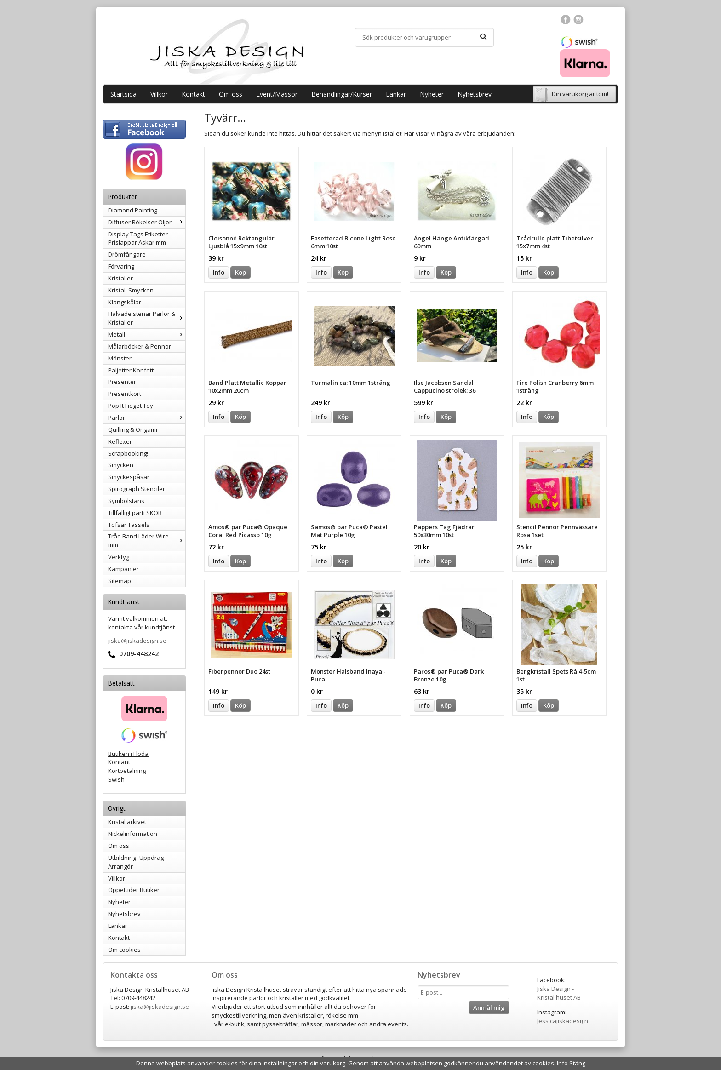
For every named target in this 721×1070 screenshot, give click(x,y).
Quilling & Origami (132, 429)
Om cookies (124, 949)
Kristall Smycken (131, 290)
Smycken (120, 465)
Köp (240, 272)
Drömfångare (127, 254)
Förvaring (121, 266)
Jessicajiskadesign (562, 1021)
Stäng (577, 1063)
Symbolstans (126, 501)
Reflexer (120, 441)
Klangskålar (124, 302)
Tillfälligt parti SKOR (135, 513)
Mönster (120, 358)
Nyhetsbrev (475, 94)
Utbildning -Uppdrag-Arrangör (137, 861)
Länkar (396, 94)
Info (218, 272)
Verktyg (118, 557)
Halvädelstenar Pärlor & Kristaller (146, 317)
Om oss (230, 94)
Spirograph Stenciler (136, 489)
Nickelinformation (132, 834)
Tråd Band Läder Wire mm (146, 540)
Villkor (159, 94)
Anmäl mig (489, 1007)
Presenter (122, 382)
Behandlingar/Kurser (341, 94)
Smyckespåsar (128, 477)
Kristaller (120, 278)
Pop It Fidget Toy (130, 405)
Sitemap (119, 581)
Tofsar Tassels (128, 525)
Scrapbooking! (128, 453)
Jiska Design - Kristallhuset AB (559, 992)
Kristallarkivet (127, 822)
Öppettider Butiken (134, 890)
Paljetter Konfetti (131, 370)
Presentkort (124, 393)
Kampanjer (123, 569)
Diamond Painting (132, 210)
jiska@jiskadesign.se (137, 640)
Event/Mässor (277, 94)
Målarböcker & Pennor (139, 346)
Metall (146, 334)
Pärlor (146, 417)
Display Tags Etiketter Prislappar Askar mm (138, 238)
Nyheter (432, 94)
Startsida (123, 94)
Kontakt (193, 94)
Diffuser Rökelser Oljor (146, 222)
